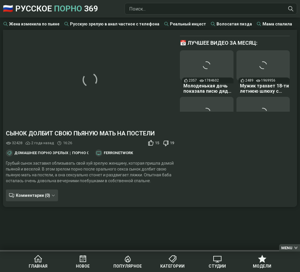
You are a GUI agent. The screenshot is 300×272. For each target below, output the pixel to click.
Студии (217, 266)
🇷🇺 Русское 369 (50, 8)
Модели (262, 266)
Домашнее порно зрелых (41, 153)
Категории (172, 266)
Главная (38, 266)
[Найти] (291, 9)
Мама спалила (277, 24)
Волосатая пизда (234, 24)
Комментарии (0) (33, 195)
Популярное (127, 266)
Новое (83, 266)
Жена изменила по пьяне (34, 24)
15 (157, 143)
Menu (286, 248)
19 (172, 143)
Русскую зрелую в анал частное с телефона (114, 24)
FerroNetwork (118, 153)
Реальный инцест (188, 24)
